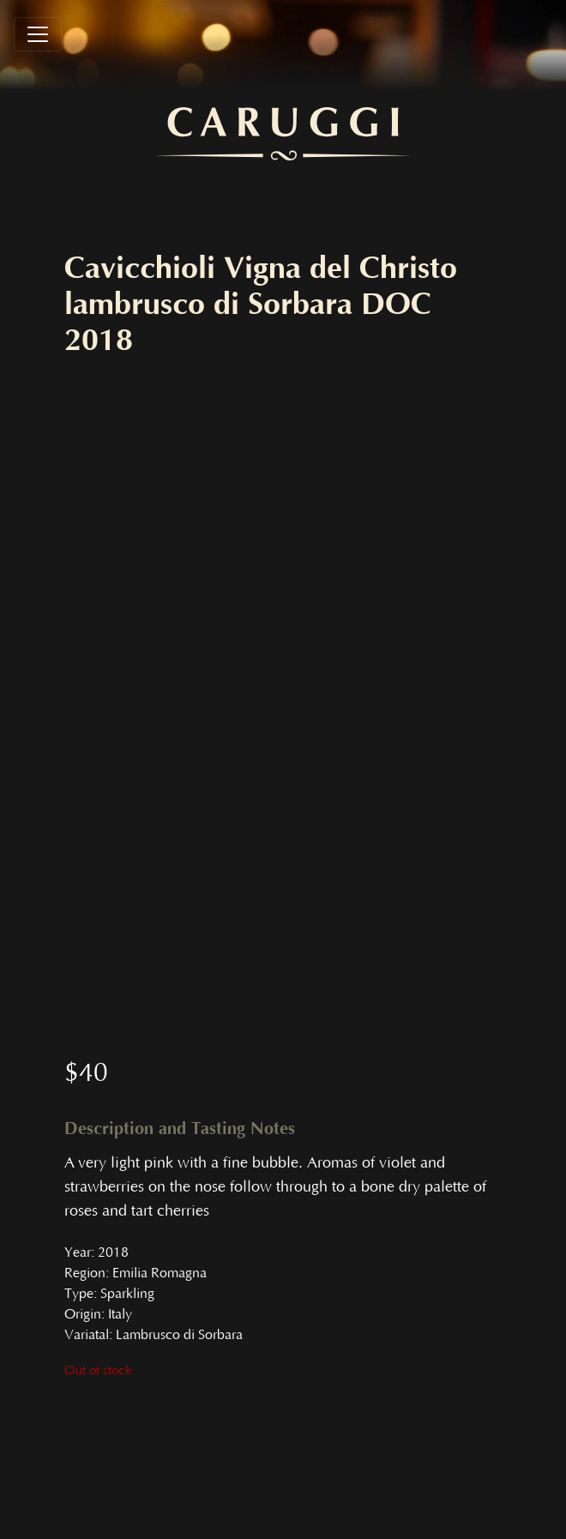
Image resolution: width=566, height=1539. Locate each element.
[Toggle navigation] (38, 34)
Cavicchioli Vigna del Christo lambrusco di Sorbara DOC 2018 (260, 304)
